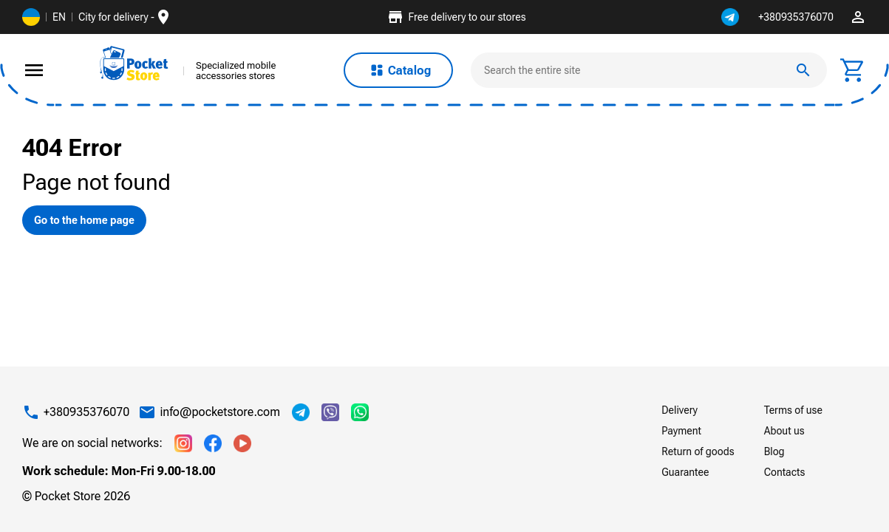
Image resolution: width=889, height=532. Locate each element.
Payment (681, 431)
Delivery (679, 410)
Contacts (784, 472)
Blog (774, 451)
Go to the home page (84, 220)
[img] (134, 63)
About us (784, 431)
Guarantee (685, 472)
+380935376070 (796, 17)
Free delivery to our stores (456, 17)
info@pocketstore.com (220, 412)
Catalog (399, 70)
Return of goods (697, 451)
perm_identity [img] (858, 17)
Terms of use (793, 410)
